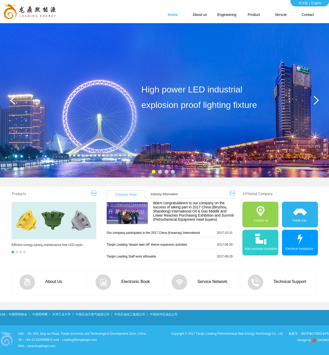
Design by (304, 340)
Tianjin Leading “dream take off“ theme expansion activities (147, 244)
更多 (93, 193)
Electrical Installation (297, 241)
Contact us (255, 212)
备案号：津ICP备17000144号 (309, 333)
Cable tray (293, 212)
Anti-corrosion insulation (260, 241)
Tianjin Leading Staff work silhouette (131, 256)
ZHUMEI (323, 340)
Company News (126, 194)
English (316, 3)
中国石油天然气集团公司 (92, 314)
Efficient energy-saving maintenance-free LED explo (47, 245)
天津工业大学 (61, 314)
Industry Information (164, 194)
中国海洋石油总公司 (164, 314)
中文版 (303, 3)
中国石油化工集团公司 (129, 314)
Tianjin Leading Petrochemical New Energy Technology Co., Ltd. (31, 11)
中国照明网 (40, 314)
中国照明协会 (18, 314)
